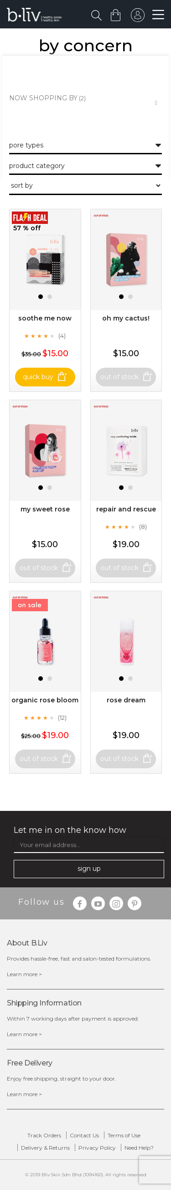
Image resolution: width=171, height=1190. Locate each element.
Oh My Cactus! (126, 318)
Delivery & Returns (45, 1147)
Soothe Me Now (45, 318)
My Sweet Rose (45, 509)
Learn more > (24, 974)
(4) (62, 335)
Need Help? (139, 1147)
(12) (62, 717)
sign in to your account (138, 17)
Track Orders (44, 1135)
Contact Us (84, 1135)
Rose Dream (126, 700)
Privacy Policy (97, 1147)
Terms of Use (124, 1135)
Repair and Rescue (126, 509)
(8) (143, 526)
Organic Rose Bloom (44, 700)
